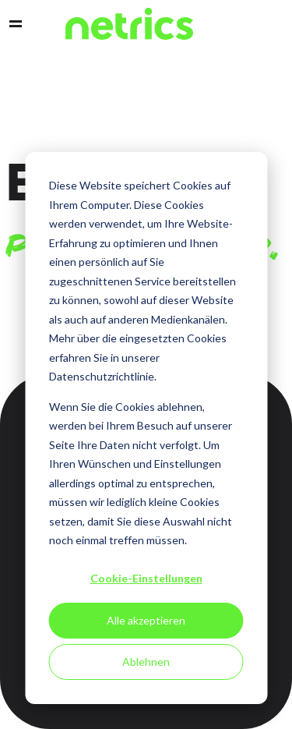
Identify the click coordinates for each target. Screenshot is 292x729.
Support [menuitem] (273, 24)
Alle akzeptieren (146, 620)
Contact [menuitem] (246, 24)
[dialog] (146, 428)
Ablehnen (146, 661)
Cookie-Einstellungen (146, 578)
